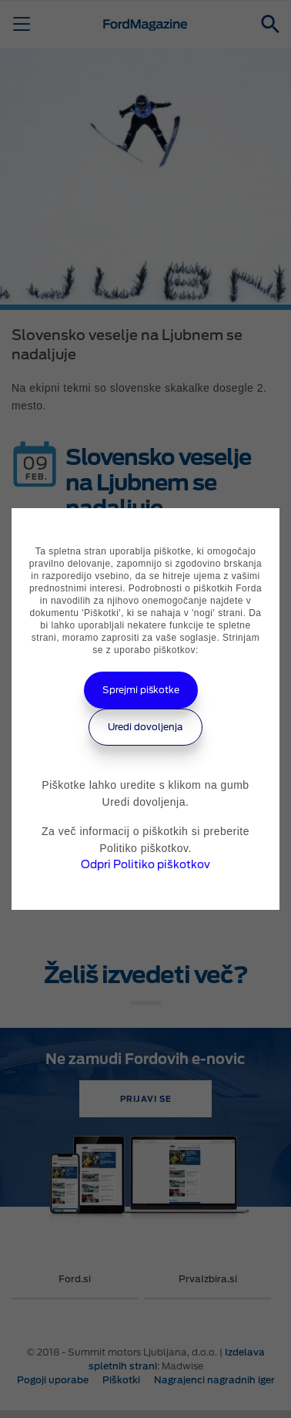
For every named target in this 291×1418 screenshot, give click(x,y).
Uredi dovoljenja (145, 727)
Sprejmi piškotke (140, 690)
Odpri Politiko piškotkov (145, 864)
